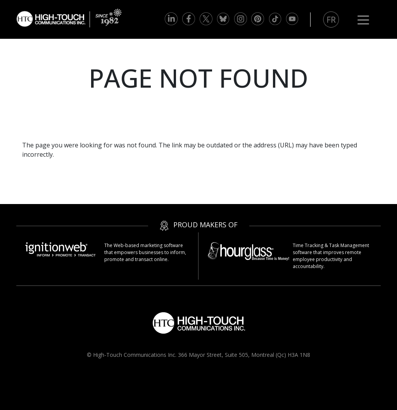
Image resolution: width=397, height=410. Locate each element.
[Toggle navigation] (363, 19)
